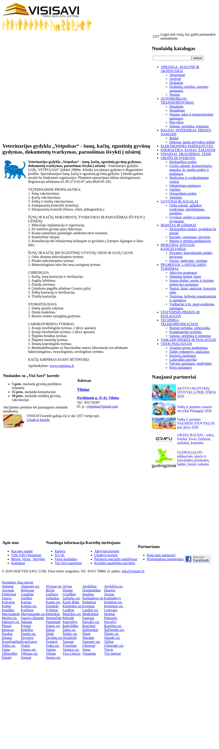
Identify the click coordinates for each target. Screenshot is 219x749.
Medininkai (90, 614)
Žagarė (6, 657)
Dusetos (110, 590)
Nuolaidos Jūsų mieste (17, 582)
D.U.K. (60, 555)
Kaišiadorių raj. (93, 598)
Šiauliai (7, 634)
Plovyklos (176, 122)
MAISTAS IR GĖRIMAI (178, 225)
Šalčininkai (90, 630)
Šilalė (50, 634)
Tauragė (68, 642)
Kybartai (52, 610)
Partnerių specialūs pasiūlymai (115, 559)
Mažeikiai (53, 614)
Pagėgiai (88, 618)
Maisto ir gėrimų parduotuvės (190, 241)
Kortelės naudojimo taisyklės (114, 563)
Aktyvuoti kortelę (106, 551)
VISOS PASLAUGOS (176, 344)
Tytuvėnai (70, 645)
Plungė (6, 626)
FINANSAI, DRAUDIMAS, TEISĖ (186, 154)
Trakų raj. (53, 645)
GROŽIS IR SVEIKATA (178, 158)
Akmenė (8, 586)
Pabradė (68, 618)
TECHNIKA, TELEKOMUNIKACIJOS (179, 322)
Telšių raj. (9, 645)
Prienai (26, 626)
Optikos (175, 189)
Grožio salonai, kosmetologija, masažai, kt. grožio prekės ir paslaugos (190, 170)
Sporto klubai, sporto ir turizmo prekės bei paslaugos (191, 282)
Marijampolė (11, 614)
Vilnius (83, 389)
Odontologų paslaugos (185, 185)
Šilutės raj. (111, 634)
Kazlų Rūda (71, 602)
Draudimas (177, 110)
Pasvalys (110, 622)
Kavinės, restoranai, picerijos (189, 237)
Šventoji (51, 642)
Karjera (60, 551)
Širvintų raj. (54, 638)
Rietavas (8, 630)
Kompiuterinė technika (185, 332)
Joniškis (26, 598)
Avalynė (175, 79)
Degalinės (176, 106)
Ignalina (88, 594)
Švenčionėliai (11, 642)
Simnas (7, 638)
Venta (86, 649)
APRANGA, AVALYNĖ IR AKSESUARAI (180, 69)
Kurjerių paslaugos (182, 355)
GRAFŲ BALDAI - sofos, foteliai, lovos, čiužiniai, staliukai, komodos (195, 439)
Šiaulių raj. (28, 634)
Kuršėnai (27, 610)
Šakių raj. (69, 630)
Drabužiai (176, 83)
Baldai (174, 138)
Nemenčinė (54, 618)
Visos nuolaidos (66, 559)
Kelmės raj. (29, 606)
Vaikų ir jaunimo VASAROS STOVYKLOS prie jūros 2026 (196, 423)
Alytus (67, 586)
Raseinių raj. (113, 626)
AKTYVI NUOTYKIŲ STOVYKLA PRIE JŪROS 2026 (196, 392)
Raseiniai (88, 626)
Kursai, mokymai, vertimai (188, 261)
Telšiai (108, 642)
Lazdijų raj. (90, 610)
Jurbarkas (52, 598)
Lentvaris (110, 610)
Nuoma (174, 94)
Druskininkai (91, 590)
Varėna (51, 649)
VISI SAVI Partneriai (26, 555)
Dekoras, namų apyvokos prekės (192, 142)
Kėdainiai (89, 602)
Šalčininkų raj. (114, 630)
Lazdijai (68, 610)
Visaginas (89, 653)
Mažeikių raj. (72, 614)
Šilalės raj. (70, 634)
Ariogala (8, 590)
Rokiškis (27, 630)
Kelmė (6, 606)
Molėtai (109, 614)
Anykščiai (89, 586)
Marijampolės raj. (33, 614)
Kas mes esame (22, 551)
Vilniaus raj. (29, 653)
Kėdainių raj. (113, 602)
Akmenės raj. (30, 586)
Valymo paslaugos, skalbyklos (190, 363)
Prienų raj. (53, 626)
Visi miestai (112, 653)
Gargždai (27, 594)
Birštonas (27, 590)
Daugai (68, 590)
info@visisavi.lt (133, 571)
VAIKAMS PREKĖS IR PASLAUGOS (188, 340)
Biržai (50, 590)
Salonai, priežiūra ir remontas (190, 336)
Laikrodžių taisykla (183, 359)
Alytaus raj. (54, 586)
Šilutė (86, 634)
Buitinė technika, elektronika (189, 328)
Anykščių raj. (113, 586)
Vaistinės (175, 197)
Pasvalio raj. (91, 622)
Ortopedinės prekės (183, 193)
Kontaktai (18, 563)
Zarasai (26, 657)
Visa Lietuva (71, 653)
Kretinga (88, 606)
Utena (6, 649)
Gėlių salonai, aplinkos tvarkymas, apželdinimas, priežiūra (187, 209)
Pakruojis (110, 618)
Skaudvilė (70, 638)
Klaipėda (52, 606)
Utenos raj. (28, 649)
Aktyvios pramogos (183, 272)
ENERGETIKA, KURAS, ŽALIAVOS (188, 150)
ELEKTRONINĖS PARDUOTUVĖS (187, 146)
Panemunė (53, 622)
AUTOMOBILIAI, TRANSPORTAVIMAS (177, 100)
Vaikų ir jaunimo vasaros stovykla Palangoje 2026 (194, 409)
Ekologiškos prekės (183, 162)
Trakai (25, 645)
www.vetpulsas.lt (62, 366)
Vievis (108, 649)
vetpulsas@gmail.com (102, 406)
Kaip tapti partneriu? (161, 555)
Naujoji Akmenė (32, 618)
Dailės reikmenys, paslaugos (189, 352)
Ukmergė (88, 645)
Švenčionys (29, 642)
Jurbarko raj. (71, 598)
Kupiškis (8, 610)
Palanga (26, 622)
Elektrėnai (9, 594)
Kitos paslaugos (180, 367)
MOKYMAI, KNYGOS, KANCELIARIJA (178, 247)
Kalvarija (8, 602)
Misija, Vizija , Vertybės (28, 559)
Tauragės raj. (91, 642)
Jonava (6, 598)
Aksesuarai (177, 75)
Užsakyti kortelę (38, 420)
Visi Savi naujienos (68, 563)
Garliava (52, 594)
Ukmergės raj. (114, 645)
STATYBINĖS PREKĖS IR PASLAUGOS (180, 314)
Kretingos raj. (114, 606)
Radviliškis (70, 626)
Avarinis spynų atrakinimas (188, 348)
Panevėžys (70, 622)
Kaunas (26, 602)
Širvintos (27, 638)
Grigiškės (69, 594)
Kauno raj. (53, 602)
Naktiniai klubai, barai (185, 276)
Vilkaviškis (10, 653)
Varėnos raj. (71, 649)
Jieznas (109, 594)
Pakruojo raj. (11, 622)
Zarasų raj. (53, 657)
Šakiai (50, 630)
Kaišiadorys (112, 598)
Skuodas (88, 638)
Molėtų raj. (9, 618)
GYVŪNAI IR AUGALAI (179, 201)
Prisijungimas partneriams (165, 559)
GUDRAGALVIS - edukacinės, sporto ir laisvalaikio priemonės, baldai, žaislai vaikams (193, 458)
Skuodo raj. (112, 638)
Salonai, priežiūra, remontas (189, 126)
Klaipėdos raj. (72, 606)
